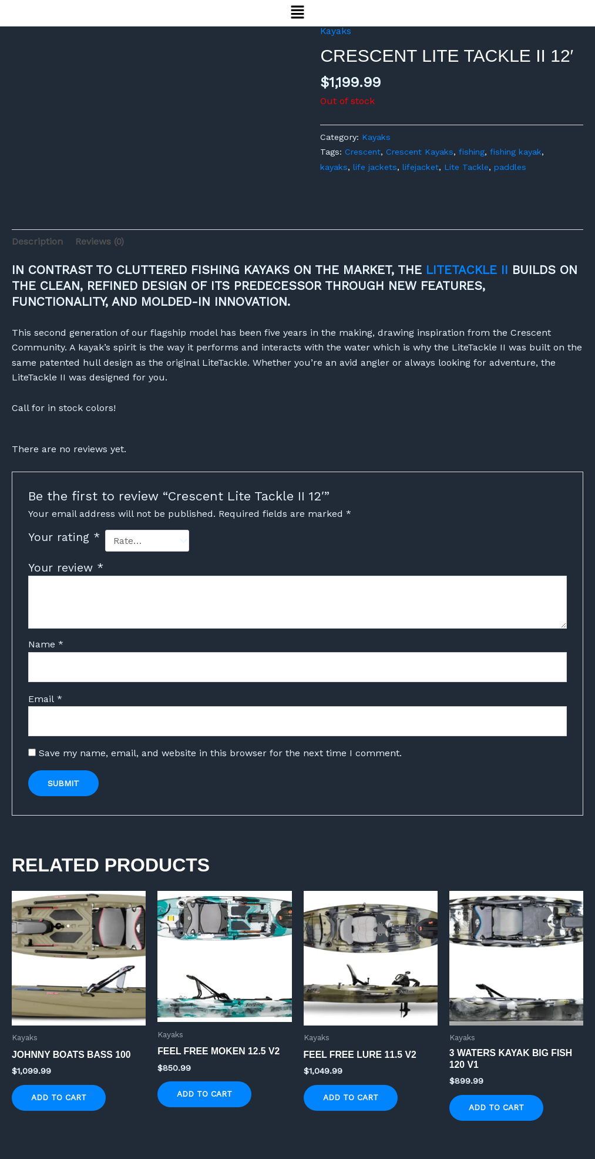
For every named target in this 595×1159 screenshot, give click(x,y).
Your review (65, 567)
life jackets (376, 167)
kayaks (334, 167)
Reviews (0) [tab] (100, 241)
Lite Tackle (469, 167)
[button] (297, 13)
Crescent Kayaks (421, 151)
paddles (513, 167)
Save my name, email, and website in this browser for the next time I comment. (220, 753)
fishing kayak (521, 151)
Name (45, 643)
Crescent (363, 151)
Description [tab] (37, 241)
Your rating (64, 538)
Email (45, 698)
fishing (475, 151)
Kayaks (336, 30)
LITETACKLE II (467, 270)
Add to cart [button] (59, 1098)
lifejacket (422, 167)
